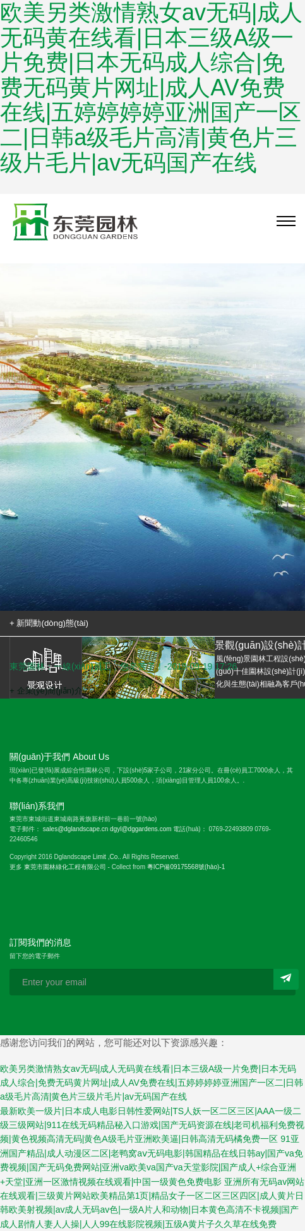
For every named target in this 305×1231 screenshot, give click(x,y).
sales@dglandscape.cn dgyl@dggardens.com (107, 829)
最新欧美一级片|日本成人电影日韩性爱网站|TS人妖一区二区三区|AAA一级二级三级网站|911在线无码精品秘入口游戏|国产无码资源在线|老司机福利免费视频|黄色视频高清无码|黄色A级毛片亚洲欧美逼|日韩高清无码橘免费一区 (152, 1125)
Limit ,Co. (106, 856)
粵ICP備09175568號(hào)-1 (186, 866)
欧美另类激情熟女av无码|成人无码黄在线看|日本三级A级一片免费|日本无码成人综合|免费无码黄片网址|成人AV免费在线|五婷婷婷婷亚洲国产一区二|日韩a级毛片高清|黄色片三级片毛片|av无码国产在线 (151, 1083)
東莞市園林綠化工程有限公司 (65, 866)
